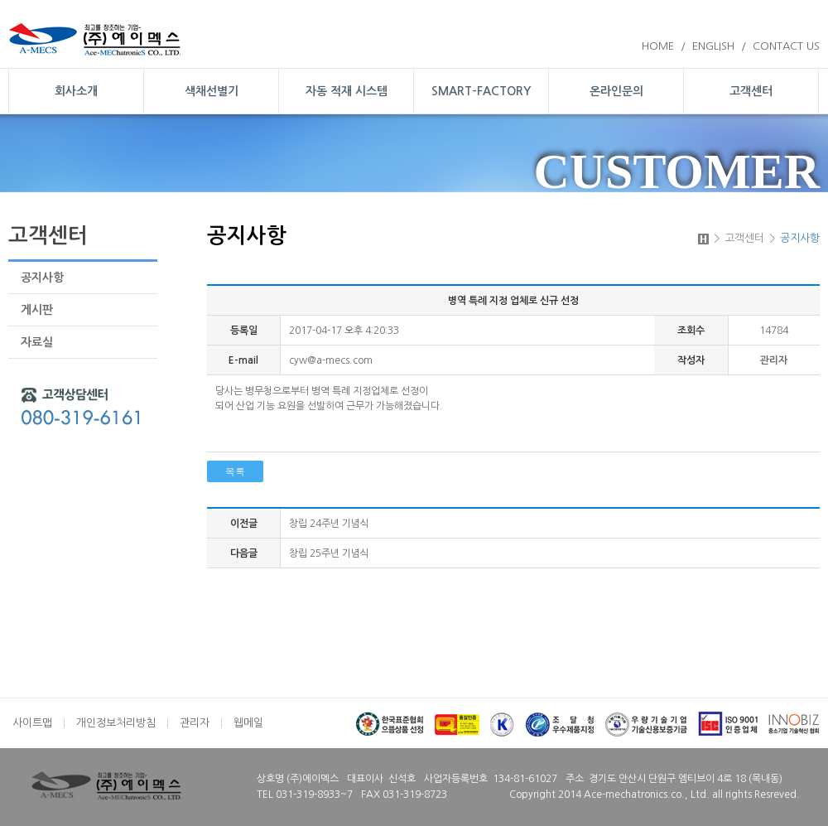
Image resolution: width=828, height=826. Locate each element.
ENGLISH (713, 46)
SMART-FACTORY (481, 91)
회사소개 (76, 91)
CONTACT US (786, 46)
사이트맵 (32, 722)
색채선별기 (211, 91)
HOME (658, 46)
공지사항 (42, 277)
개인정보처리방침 (116, 722)
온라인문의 (616, 91)
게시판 (37, 310)
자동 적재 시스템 (347, 91)
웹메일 (248, 722)
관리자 (194, 722)
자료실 (37, 342)
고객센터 (751, 91)
